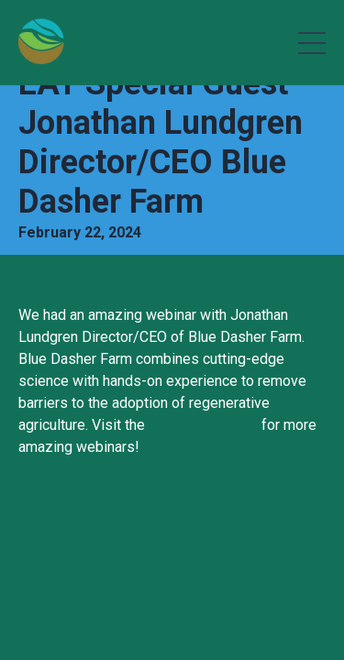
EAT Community (203, 425)
